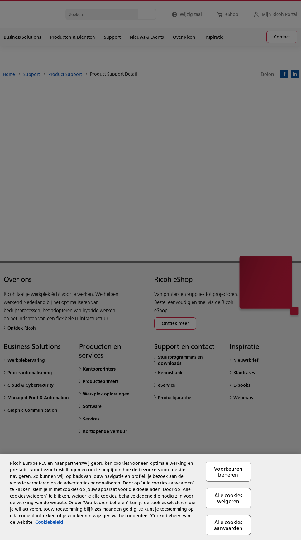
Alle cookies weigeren (228, 498)
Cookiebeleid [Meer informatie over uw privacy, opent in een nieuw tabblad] (49, 522)
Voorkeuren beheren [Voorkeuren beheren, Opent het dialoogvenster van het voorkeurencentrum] (228, 471)
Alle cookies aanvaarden (228, 525)
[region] (150, 497)
